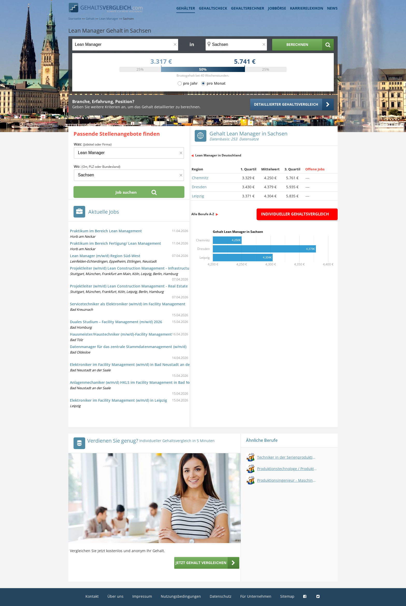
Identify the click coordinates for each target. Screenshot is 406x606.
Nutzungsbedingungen (181, 596)
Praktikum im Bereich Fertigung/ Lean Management (115, 243)
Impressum (142, 596)
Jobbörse (277, 8)
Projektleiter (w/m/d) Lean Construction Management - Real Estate (129, 286)
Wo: (97, 166)
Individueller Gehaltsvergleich (295, 214)
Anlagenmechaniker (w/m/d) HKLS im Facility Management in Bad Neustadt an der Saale (147, 382)
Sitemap (287, 596)
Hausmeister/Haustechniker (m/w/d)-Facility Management (121, 334)
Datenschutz (220, 596)
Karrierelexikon (306, 8)
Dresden (199, 186)
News (332, 8)
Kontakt (92, 596)
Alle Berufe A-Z (202, 214)
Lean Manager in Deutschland (218, 155)
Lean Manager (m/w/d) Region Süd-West (105, 255)
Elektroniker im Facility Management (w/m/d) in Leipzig (118, 400)
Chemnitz (200, 177)
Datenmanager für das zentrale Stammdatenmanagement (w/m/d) (128, 346)
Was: (93, 144)
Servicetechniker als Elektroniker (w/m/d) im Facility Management (127, 303)
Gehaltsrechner (247, 8)
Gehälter (185, 8)
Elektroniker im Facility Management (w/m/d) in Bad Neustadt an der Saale (136, 364)
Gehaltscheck (213, 8)
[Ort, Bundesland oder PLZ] (236, 45)
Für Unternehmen (255, 596)
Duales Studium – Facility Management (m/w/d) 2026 (116, 321)
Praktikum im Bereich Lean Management (106, 230)
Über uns (115, 596)
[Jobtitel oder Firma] (129, 153)
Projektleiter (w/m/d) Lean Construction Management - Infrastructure (131, 268)
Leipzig (198, 195)
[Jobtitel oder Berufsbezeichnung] (125, 45)
